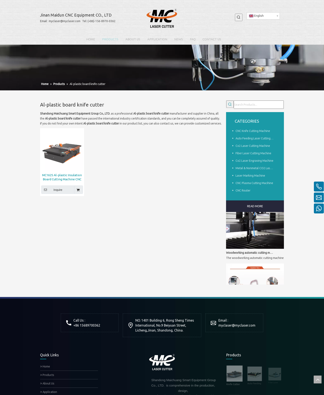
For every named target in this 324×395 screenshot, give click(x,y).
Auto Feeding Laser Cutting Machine (257, 138)
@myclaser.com (243, 325)
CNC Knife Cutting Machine (253, 131)
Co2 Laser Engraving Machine (254, 160)
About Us (47, 383)
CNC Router (243, 190)
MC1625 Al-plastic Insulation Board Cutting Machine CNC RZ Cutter (62, 177)
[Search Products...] (259, 105)
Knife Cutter (233, 381)
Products (47, 375)
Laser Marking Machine (250, 175)
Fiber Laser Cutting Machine (253, 153)
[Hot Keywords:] (238, 17)
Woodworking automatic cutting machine (249, 254)
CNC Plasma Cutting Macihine (254, 183)
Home (45, 366)
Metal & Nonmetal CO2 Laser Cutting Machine (257, 168)
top (318, 379)
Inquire (51, 190)
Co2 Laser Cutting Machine (253, 145)
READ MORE (255, 206)
